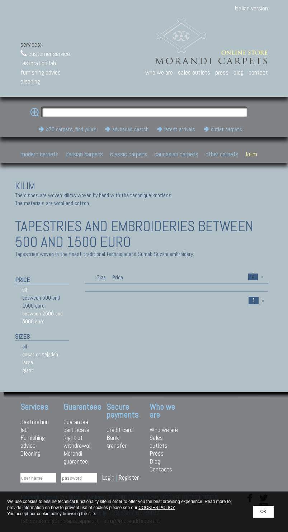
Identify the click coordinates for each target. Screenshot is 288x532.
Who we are (164, 430)
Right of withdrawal (76, 441)
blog (238, 72)
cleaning (30, 81)
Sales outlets (158, 441)
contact (258, 72)
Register (129, 477)
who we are (159, 72)
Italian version (251, 8)
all (24, 290)
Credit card (120, 430)
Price (117, 277)
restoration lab (38, 63)
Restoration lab (34, 426)
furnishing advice (40, 72)
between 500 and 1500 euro (41, 301)
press (221, 72)
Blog (155, 461)
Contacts (161, 469)
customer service (45, 53)
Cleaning (30, 453)
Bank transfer (117, 441)
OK (263, 511)
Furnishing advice (32, 441)
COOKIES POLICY (156, 507)
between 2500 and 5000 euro (42, 317)
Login (108, 477)
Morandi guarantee (75, 457)
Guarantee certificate (76, 426)
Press (157, 453)
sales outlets (194, 72)
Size (101, 277)
